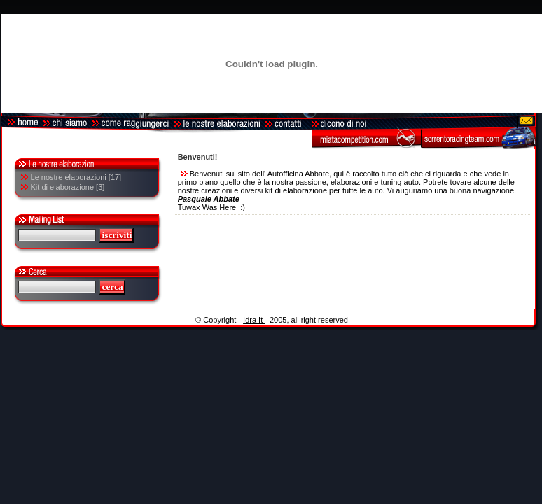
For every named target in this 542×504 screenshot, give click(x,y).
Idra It (254, 320)
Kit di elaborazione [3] (68, 187)
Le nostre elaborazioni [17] (76, 177)
